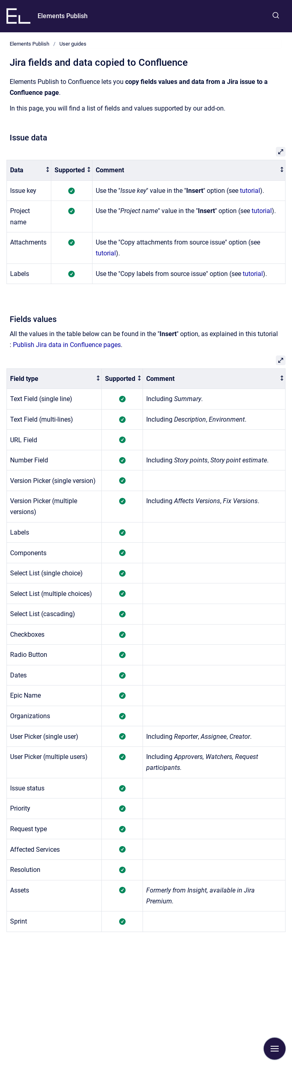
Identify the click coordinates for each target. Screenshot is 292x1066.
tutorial (250, 190)
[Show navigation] (275, 1049)
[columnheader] (29, 170)
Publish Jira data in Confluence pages (67, 345)
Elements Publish (63, 16)
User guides (72, 44)
